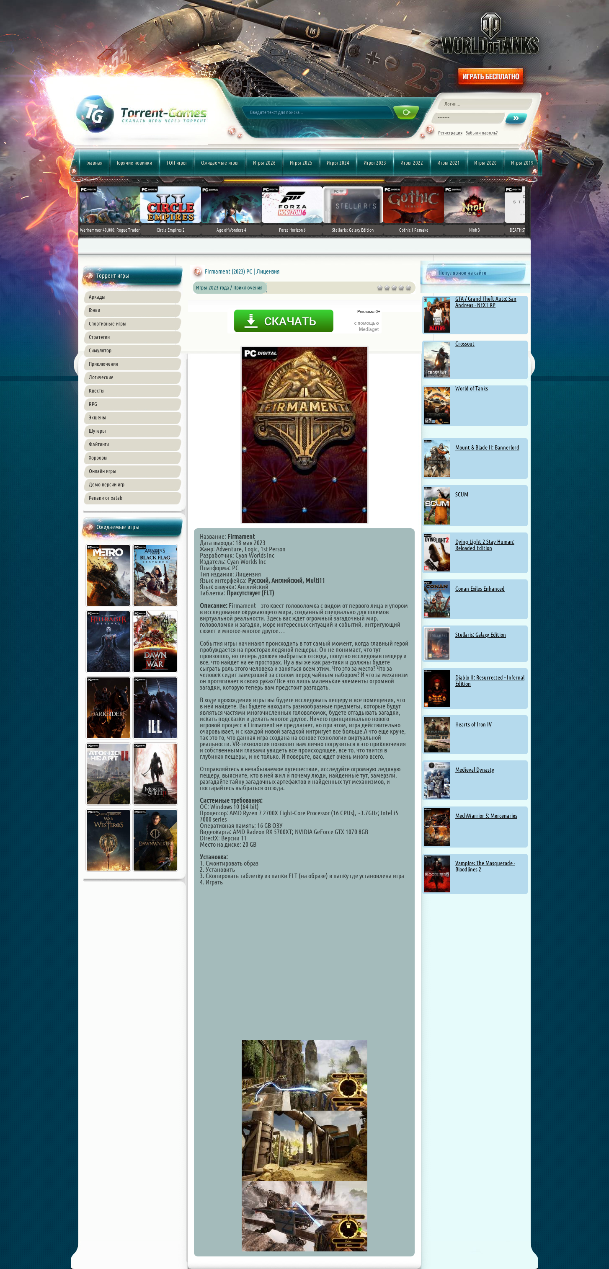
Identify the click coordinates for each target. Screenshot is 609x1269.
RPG (93, 404)
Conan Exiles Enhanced (480, 588)
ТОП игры (176, 162)
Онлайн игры (102, 471)
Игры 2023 (375, 162)
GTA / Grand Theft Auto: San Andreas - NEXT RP (485, 301)
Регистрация (450, 132)
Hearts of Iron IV (473, 724)
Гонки (94, 310)
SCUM (461, 494)
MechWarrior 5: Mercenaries (486, 815)
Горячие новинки (134, 162)
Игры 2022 (411, 162)
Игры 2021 (448, 162)
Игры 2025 (301, 162)
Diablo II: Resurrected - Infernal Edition (489, 680)
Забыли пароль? (482, 132)
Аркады (97, 297)
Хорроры (98, 457)
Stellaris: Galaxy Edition (480, 634)
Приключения (103, 364)
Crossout (465, 343)
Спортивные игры (107, 323)
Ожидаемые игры (220, 162)
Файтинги (99, 444)
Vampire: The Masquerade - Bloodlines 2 (485, 866)
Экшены (97, 417)
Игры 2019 (522, 162)
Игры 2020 (485, 162)
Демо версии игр (106, 484)
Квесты (97, 390)
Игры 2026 (264, 162)
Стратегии (99, 337)
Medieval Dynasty (474, 769)
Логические (101, 377)
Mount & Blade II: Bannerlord (487, 447)
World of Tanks (471, 388)
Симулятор (100, 350)
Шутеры (97, 431)
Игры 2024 (338, 162)
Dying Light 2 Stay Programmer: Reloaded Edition (484, 544)
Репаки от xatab (105, 498)
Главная (94, 162)
